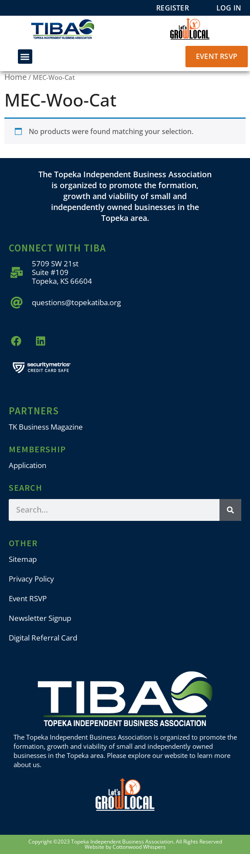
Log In (228, 8)
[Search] (230, 510)
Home (15, 77)
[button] (25, 56)
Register (172, 8)
